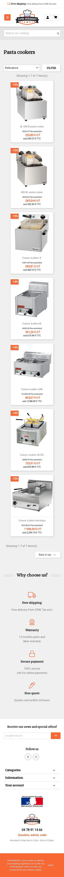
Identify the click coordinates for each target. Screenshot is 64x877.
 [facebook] (28, 757)
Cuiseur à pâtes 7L (32, 258)
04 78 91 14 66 (32, 830)
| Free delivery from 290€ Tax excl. (34, 4)
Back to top (47, 554)
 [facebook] (36, 757)
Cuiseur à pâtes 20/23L (32, 455)
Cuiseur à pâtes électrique (32, 520)
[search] (58, 34)
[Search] (32, 33)
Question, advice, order (32, 835)
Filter (51, 68)
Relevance (21, 67)
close (50, 865)
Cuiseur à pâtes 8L (32, 323)
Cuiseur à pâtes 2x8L (32, 389)
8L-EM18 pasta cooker (32, 126)
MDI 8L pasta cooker (32, 192)
